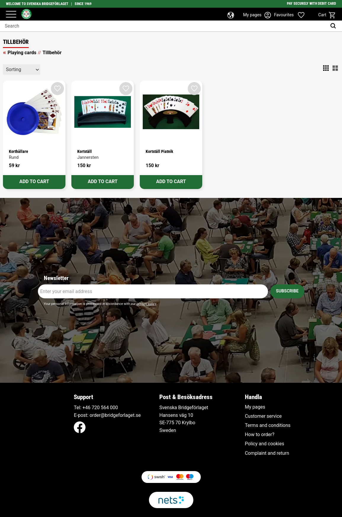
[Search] (334, 26)
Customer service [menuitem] (263, 416)
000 (114, 407)
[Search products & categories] (163, 26)
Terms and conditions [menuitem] (267, 425)
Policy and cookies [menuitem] (264, 443)
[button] (11, 14)
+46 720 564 (95, 407)
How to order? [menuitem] (259, 434)
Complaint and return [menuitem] (267, 453)
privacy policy (146, 304)
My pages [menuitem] (255, 407)
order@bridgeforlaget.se (115, 415)
